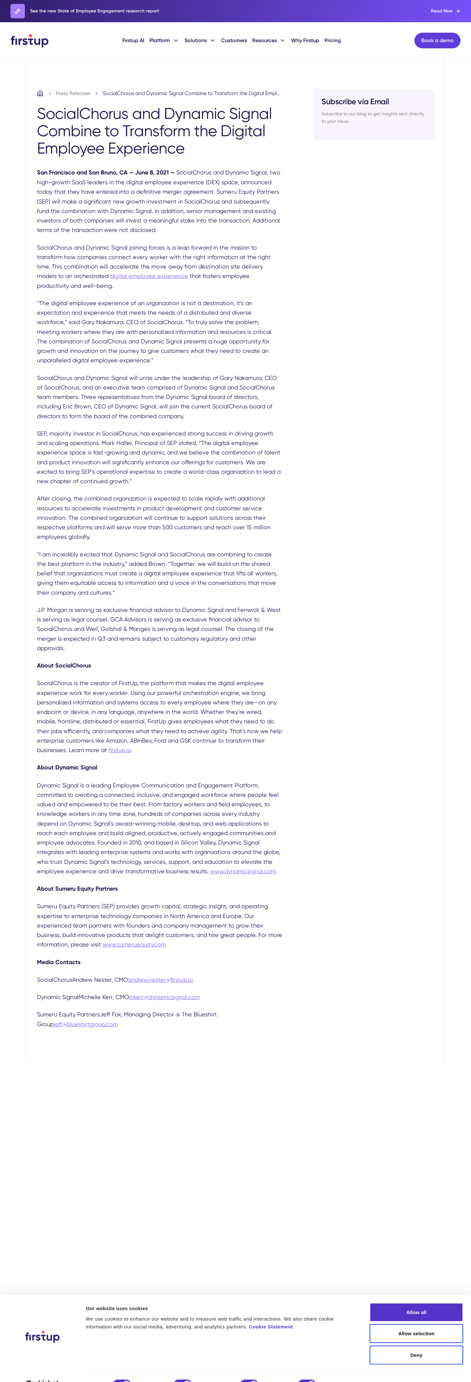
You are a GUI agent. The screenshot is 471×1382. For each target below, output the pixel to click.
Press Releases (73, 94)
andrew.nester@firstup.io (160, 980)
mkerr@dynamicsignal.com (164, 998)
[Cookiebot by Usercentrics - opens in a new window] (42, 1369)
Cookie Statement (271, 1310)
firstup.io (120, 751)
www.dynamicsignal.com (243, 871)
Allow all (416, 1296)
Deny (416, 1339)
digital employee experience (149, 276)
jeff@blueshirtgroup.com (86, 1024)
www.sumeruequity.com (134, 945)
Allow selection (416, 1318)
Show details (344, 1369)
